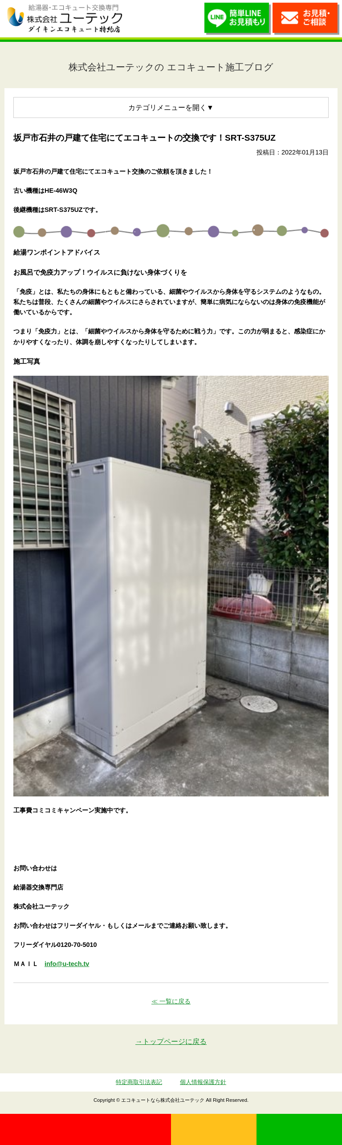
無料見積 (213, 1129)
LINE (299, 1129)
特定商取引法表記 (139, 1082)
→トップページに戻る (171, 1041)
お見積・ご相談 (306, 21)
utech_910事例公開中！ (138, 18)
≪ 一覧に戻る (171, 1001)
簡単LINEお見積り (237, 21)
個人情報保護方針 (203, 1082)
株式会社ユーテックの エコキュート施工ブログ (171, 67)
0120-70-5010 (85, 1129)
